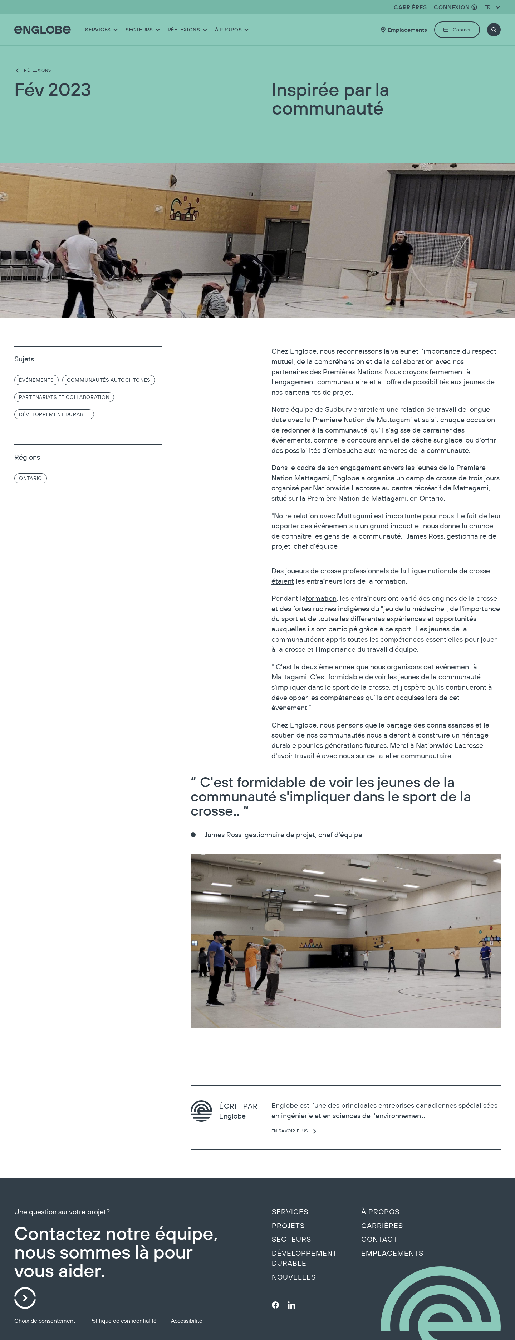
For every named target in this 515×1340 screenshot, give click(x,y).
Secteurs (291, 1239)
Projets (288, 1225)
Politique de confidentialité (123, 1320)
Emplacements (392, 1253)
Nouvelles (294, 1277)
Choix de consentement (44, 1320)
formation (321, 598)
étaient (282, 581)
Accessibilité (186, 1320)
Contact (379, 1239)
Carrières (382, 1225)
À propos (380, 1212)
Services (290, 1212)
